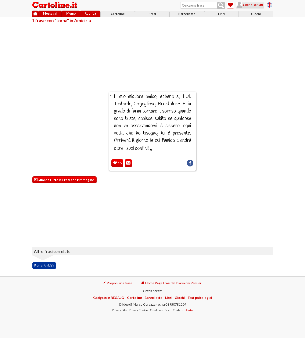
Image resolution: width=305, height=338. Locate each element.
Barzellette (186, 14)
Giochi (256, 14)
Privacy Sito (119, 310)
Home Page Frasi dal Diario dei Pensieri (171, 283)
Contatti (178, 310)
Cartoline (118, 14)
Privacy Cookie (138, 310)
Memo (71, 13)
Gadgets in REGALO (108, 297)
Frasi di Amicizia (44, 265)
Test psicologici (199, 297)
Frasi (152, 14)
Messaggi (50, 13)
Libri (221, 14)
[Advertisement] (152, 54)
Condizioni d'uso (160, 310)
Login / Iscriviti (252, 4)
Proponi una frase (117, 283)
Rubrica (90, 13)
